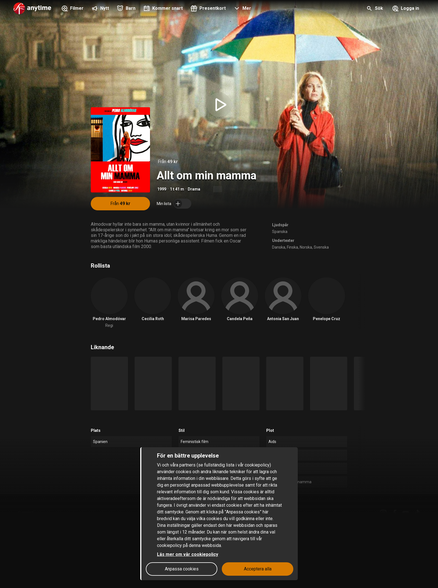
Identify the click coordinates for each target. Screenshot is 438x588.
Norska (306, 247)
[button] (241, 9)
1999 (161, 189)
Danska (278, 247)
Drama (194, 189)
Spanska (279, 231)
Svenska (321, 247)
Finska (292, 247)
